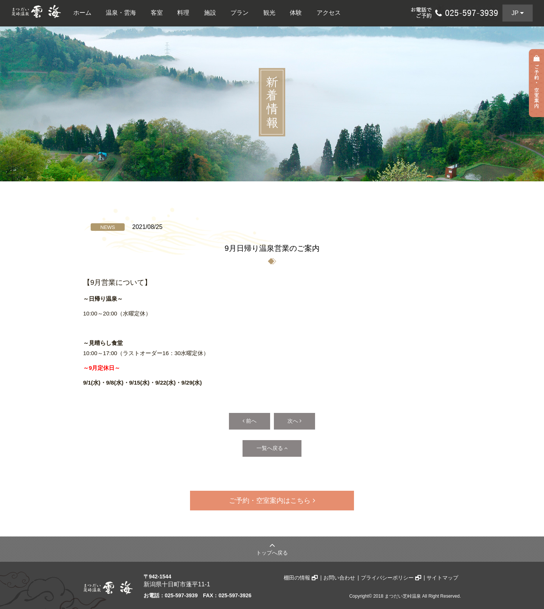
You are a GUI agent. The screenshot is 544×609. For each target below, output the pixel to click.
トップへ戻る (272, 545)
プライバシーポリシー (391, 574)
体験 (296, 12)
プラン (239, 12)
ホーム (82, 12)
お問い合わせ (339, 574)
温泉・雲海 (121, 12)
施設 (210, 12)
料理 (183, 12)
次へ (299, 420)
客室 (157, 12)
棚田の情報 (301, 574)
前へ (245, 420)
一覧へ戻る (272, 446)
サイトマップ (443, 574)
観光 (269, 12)
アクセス (329, 12)
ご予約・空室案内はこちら (272, 498)
